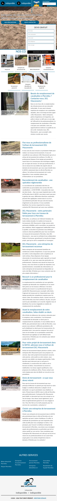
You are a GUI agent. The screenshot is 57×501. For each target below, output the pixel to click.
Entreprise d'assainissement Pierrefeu (20, 463)
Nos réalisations (10, 22)
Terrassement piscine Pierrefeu (34, 462)
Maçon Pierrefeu (6, 466)
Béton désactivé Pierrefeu (6, 462)
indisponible (8, 3)
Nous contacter (30, 22)
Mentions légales (40, 498)
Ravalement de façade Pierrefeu (48, 467)
